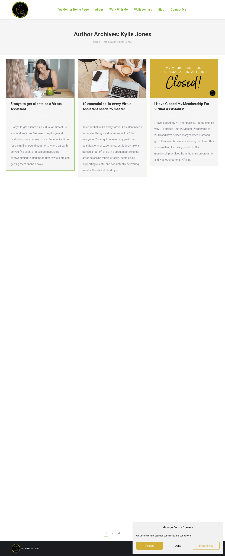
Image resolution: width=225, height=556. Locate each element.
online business (37, 116)
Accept (150, 545)
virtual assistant (53, 116)
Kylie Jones (136, 34)
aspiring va (16, 116)
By (17, 120)
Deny (178, 545)
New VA (25, 116)
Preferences (206, 545)
